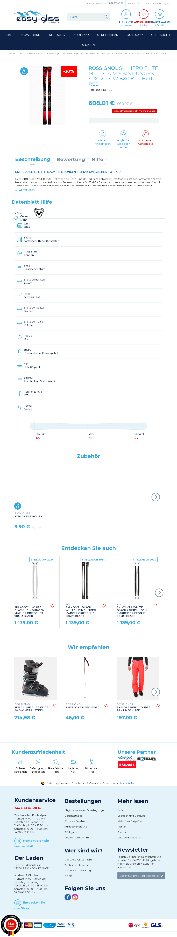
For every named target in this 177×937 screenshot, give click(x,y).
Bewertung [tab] (71, 159)
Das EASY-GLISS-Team (78, 859)
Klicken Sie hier (127, 783)
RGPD (68, 876)
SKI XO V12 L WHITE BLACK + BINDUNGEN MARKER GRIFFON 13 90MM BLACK (29, 610)
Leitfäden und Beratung (131, 815)
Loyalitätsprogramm (77, 837)
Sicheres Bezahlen (75, 821)
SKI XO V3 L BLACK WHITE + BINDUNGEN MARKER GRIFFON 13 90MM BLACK (81, 610)
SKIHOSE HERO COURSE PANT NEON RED (133, 707)
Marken (121, 826)
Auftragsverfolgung (76, 826)
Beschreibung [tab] (32, 159)
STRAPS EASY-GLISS (28, 515)
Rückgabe (71, 832)
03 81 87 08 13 (115, 3)
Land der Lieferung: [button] (157, 3)
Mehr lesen (132, 801)
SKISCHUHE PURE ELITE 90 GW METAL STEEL (31, 707)
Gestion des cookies (129, 837)
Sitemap (122, 832)
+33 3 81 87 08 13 (27, 808)
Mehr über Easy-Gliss (129, 821)
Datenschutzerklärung (78, 870)
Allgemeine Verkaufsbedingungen (85, 810)
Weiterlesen (27, 190)
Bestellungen (83, 801)
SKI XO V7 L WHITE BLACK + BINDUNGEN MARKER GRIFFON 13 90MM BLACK (132, 610)
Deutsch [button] (134, 3)
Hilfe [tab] (97, 159)
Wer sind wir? (84, 850)
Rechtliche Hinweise (77, 865)
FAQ (120, 810)
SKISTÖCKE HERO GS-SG (83, 706)
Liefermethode (73, 815)
